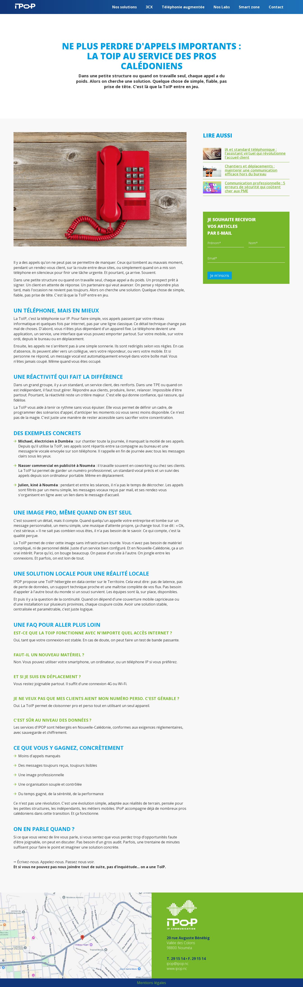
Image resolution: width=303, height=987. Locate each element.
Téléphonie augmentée (183, 7)
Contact (276, 7)
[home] (25, 4)
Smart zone (249, 7)
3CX (149, 7)
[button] (124, 7)
